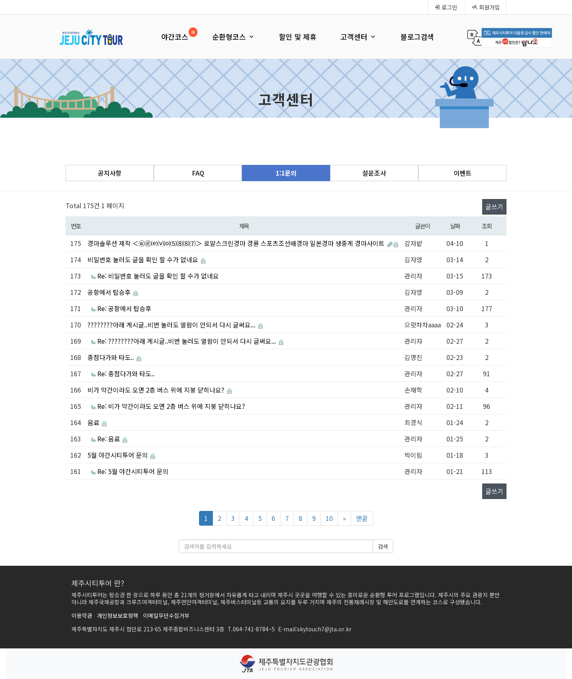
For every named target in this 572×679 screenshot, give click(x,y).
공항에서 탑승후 (109, 292)
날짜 (455, 225)
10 (329, 518)
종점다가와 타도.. (111, 357)
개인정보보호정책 (117, 615)
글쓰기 (494, 206)
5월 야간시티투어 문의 (118, 455)
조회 (487, 225)
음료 (94, 422)
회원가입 (486, 7)
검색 (383, 546)
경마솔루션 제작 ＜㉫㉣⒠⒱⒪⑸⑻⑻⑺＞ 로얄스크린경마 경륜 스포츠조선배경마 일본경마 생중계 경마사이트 (236, 243)
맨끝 (362, 518)
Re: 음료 (109, 438)
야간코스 (174, 36)
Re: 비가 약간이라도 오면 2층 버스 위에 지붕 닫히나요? (171, 406)
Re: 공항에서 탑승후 (124, 308)
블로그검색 (417, 36)
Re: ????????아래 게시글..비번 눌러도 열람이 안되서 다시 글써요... (187, 341)
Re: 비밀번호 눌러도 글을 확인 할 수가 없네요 (158, 275)
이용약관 (82, 615)
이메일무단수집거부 (166, 615)
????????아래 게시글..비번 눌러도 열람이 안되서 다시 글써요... (172, 324)
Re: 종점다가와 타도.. (126, 373)
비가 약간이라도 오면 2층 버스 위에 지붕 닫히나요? (156, 390)
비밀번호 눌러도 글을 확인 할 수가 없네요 (143, 259)
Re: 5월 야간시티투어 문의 (132, 471)
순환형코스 (233, 36)
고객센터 (358, 36)
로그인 (446, 7)
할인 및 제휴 (298, 36)
